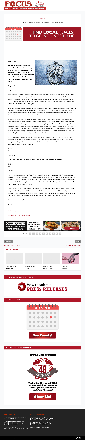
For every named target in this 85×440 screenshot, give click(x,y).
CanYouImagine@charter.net (17, 211)
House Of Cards (30, 266)
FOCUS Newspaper (34, 22)
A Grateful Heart (11, 266)
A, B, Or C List (47, 266)
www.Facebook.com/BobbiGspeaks (19, 215)
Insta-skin (65, 266)
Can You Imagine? (57, 22)
